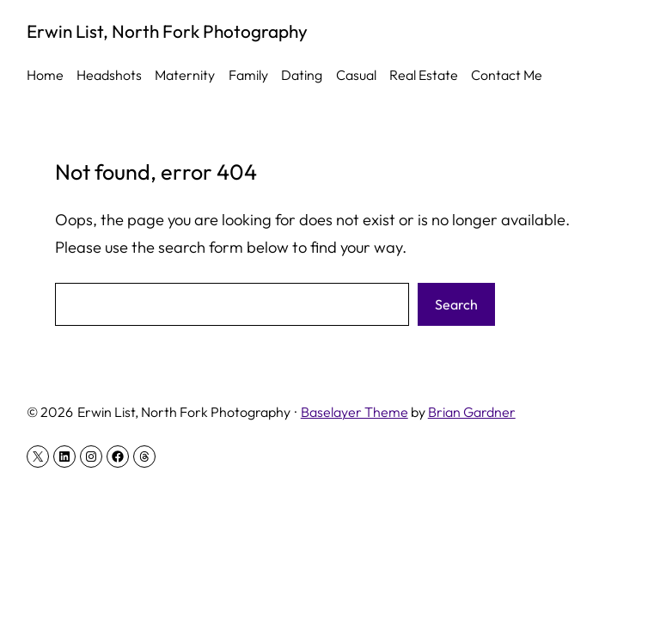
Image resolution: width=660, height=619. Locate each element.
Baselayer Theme (354, 411)
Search (456, 304)
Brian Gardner (472, 411)
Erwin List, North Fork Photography (167, 31)
